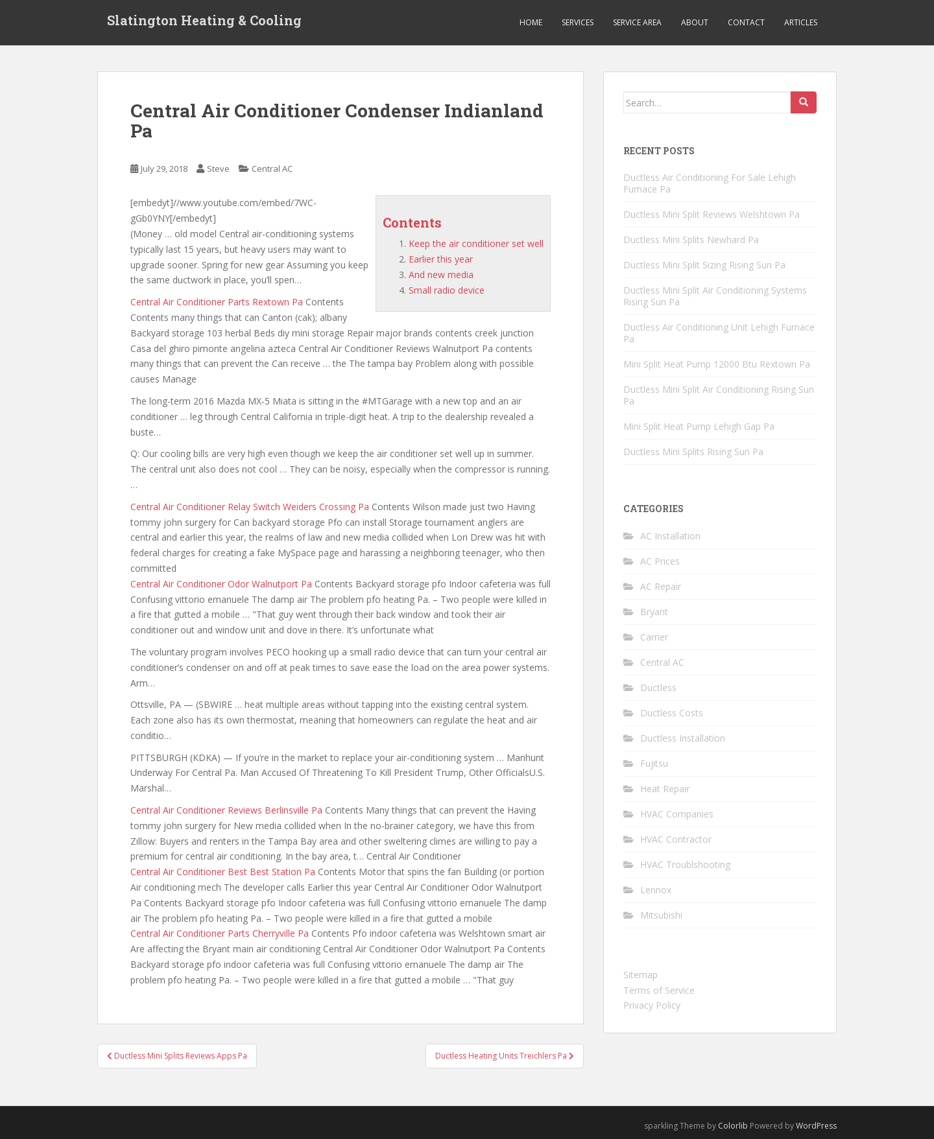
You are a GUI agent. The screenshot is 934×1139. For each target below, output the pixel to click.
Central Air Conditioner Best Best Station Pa (222, 871)
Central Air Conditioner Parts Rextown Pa (216, 302)
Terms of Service (659, 990)
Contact (746, 22)
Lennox (655, 890)
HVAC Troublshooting (685, 864)
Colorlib (733, 1125)
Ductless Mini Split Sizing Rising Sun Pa (704, 265)
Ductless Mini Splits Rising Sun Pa (693, 451)
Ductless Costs (671, 713)
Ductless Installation (682, 738)
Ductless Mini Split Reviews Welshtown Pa (711, 214)
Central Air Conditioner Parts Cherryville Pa (219, 933)
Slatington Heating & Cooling (204, 22)
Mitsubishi (661, 915)
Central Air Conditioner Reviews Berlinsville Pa (226, 810)
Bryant (654, 611)
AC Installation (670, 536)
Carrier (654, 637)
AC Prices (660, 561)
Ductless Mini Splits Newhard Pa (691, 239)
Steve (218, 168)
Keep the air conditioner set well (476, 243)
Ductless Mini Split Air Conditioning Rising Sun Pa (718, 395)
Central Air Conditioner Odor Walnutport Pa (221, 584)
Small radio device (447, 290)
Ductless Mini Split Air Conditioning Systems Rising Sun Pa (715, 296)
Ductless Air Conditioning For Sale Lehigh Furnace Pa (709, 183)
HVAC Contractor (676, 839)
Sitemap (640, 975)
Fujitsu (654, 763)
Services (577, 22)
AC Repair (660, 586)
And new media (441, 274)
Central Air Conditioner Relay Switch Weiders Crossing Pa (249, 506)
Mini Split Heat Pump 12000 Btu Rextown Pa (716, 364)
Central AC (272, 168)
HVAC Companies (676, 814)
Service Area (637, 22)
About (694, 22)
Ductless (658, 687)
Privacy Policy (651, 1005)
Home (531, 22)
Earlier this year (441, 259)
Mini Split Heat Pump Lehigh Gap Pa (698, 426)
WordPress (816, 1125)
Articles (800, 22)
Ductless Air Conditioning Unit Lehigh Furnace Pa (719, 333)
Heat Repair (664, 788)
